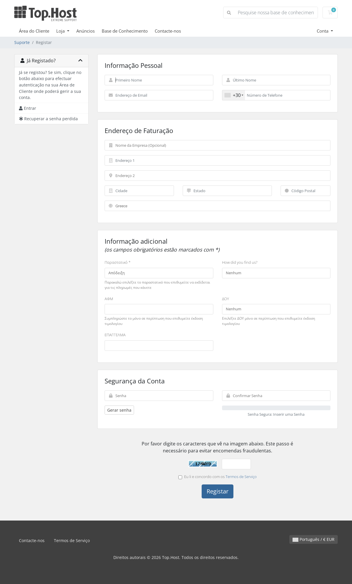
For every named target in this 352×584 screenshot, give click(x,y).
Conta (323, 31)
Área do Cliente (34, 31)
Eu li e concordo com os (217, 476)
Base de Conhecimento (125, 31)
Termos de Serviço (241, 476)
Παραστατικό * (118, 262)
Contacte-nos (168, 31)
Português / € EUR (314, 539)
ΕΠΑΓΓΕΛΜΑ (115, 334)
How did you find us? (239, 262)
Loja (61, 31)
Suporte (22, 42)
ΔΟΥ (225, 298)
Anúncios (85, 31)
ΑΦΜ (109, 298)
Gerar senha (119, 410)
